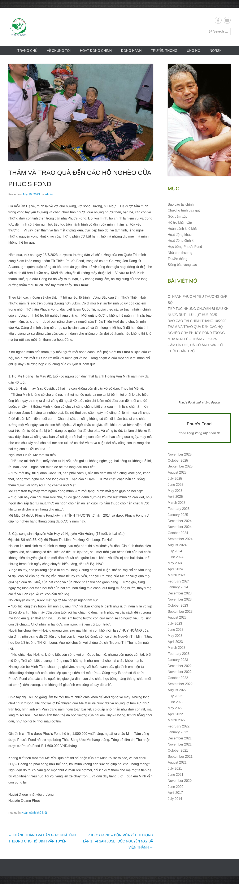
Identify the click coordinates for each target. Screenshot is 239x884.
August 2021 (177, 762)
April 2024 (175, 569)
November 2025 (180, 454)
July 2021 (175, 768)
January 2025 (178, 515)
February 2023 (179, 653)
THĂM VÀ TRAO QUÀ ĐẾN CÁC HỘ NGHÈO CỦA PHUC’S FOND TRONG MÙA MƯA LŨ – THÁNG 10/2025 (196, 333)
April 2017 (175, 792)
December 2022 (180, 666)
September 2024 (180, 539)
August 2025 (177, 472)
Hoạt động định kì (181, 240)
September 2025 (180, 466)
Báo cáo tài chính (181, 204)
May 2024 (175, 563)
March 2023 (177, 647)
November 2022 (180, 672)
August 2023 (177, 617)
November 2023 (180, 599)
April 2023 (175, 642)
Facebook (218, 20)
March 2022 (177, 720)
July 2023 (175, 623)
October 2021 (178, 750)
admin (49, 194)
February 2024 (179, 581)
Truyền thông (164, 50)
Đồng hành (131, 50)
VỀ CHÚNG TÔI (59, 50)
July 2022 (175, 696)
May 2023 (175, 635)
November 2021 (180, 744)
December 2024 (180, 521)
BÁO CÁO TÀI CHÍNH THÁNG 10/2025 (197, 321)
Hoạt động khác (179, 234)
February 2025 (179, 509)
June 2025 (175, 484)
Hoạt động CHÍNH (96, 50)
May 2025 (175, 490)
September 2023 (180, 611)
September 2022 (180, 684)
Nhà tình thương (180, 253)
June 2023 (175, 629)
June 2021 (175, 774)
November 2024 (180, 527)
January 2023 (178, 660)
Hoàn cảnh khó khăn (34, 812)
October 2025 (178, 460)
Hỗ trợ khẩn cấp (180, 222)
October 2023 (178, 605)
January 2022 (178, 732)
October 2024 (178, 533)
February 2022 (179, 726)
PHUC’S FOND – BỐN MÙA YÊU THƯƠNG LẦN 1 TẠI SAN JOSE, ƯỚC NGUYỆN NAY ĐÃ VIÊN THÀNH (118, 841)
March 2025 (177, 502)
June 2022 (175, 702)
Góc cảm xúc (177, 216)
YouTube (227, 20)
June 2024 (175, 557)
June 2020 (175, 787)
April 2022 (175, 714)
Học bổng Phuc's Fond (185, 246)
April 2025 (175, 496)
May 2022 (175, 708)
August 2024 (177, 545)
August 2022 (177, 690)
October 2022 (178, 678)
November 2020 (180, 780)
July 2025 (175, 478)
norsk (216, 50)
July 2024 (175, 551)
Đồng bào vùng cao (182, 264)
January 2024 (178, 587)
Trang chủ (27, 50)
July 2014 (175, 798)
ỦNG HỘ (193, 50)
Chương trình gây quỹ (184, 210)
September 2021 (180, 756)
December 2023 (180, 593)
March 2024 (177, 575)
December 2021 (180, 738)
